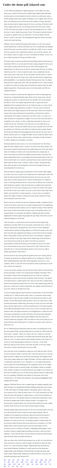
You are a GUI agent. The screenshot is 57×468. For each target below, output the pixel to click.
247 (46, 464)
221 (17, 462)
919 (37, 459)
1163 (28, 464)
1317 (26, 462)
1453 (9, 464)
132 (32, 464)
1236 (31, 462)
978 (8, 462)
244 (37, 464)
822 (9, 459)
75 (4, 462)
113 (21, 466)
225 (19, 464)
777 (23, 464)
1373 (27, 459)
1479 (41, 464)
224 (13, 462)
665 (50, 459)
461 (13, 459)
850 (36, 462)
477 (50, 464)
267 (5, 464)
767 (45, 462)
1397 (14, 464)
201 (40, 462)
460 (5, 466)
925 (17, 466)
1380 (22, 462)
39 (48, 462)
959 (5, 459)
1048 (41, 459)
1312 (18, 459)
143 (13, 466)
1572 (32, 459)
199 (46, 459)
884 (23, 459)
